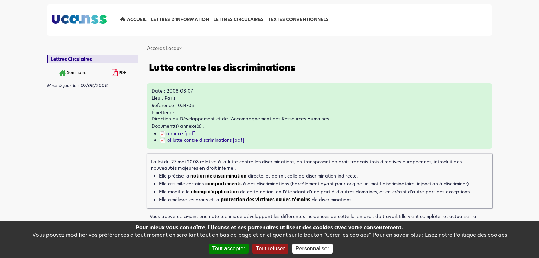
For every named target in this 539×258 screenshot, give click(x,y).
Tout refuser (270, 248)
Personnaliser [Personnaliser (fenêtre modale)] (312, 248)
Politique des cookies (480, 234)
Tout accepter (228, 248)
